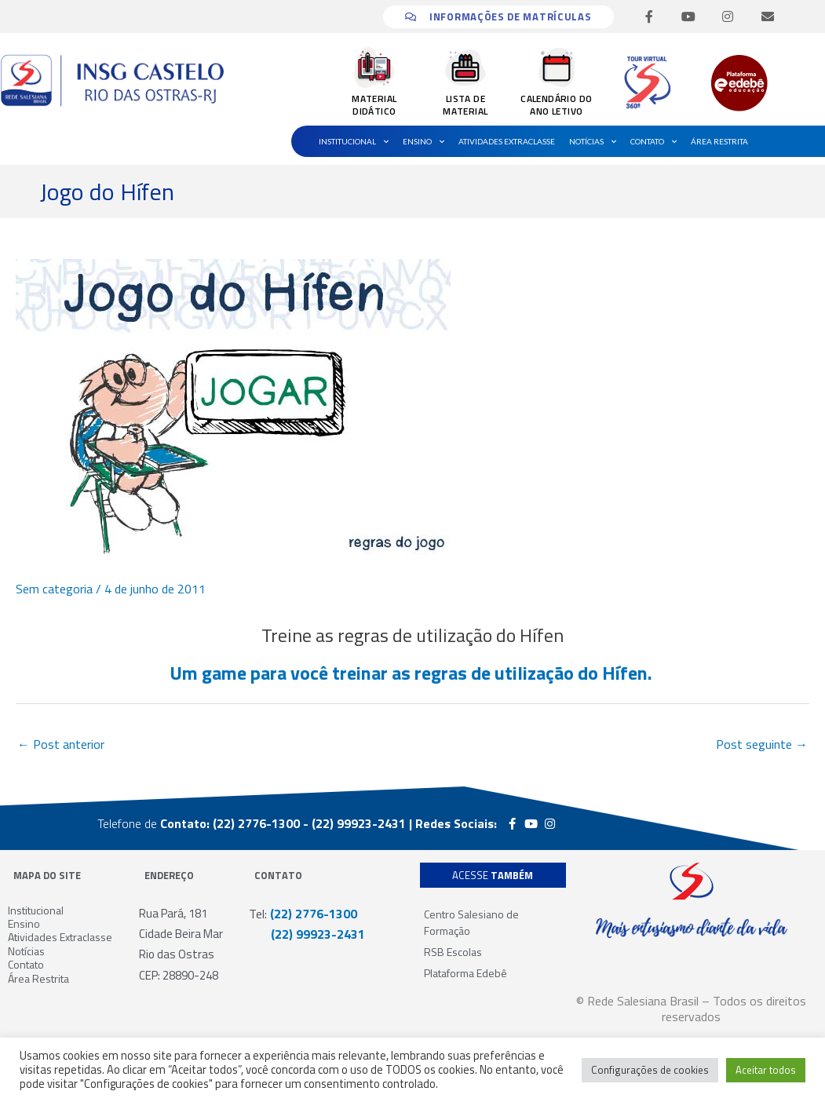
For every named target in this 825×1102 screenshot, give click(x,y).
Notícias (592, 141)
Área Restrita (719, 141)
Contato (653, 141)
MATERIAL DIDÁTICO (374, 105)
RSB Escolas (453, 951)
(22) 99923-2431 (307, 934)
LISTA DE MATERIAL (465, 105)
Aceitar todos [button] (766, 1070)
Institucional (354, 141)
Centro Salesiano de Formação (471, 922)
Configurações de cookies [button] (650, 1070)
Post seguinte (762, 744)
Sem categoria (54, 588)
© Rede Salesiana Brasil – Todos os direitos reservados (691, 1008)
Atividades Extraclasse (506, 141)
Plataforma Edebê (465, 973)
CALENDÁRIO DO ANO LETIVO (556, 105)
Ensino (423, 141)
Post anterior (60, 744)
